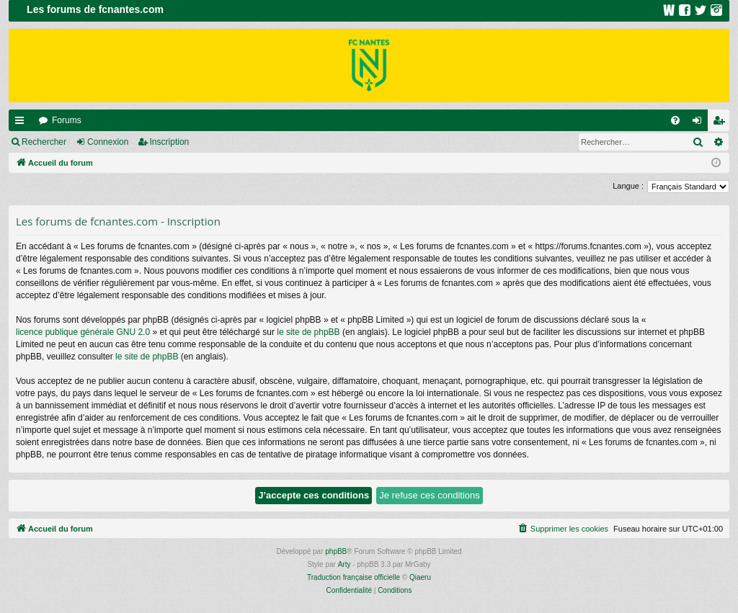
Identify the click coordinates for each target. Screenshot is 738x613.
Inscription (170, 142)
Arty (344, 564)
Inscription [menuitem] (721, 123)
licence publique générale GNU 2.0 (83, 332)
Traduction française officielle (353, 577)
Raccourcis (22, 123)
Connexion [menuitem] (700, 123)
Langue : (628, 186)
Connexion (107, 142)
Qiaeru (420, 577)
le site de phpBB (308, 332)
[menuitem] (675, 120)
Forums (66, 120)
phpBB (336, 551)
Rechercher (44, 142)
